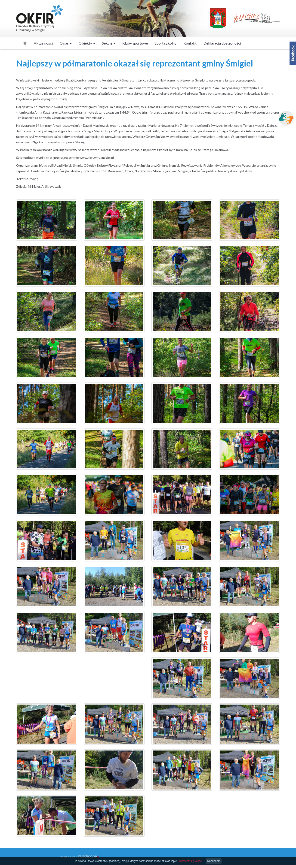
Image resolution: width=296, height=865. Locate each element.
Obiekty (87, 43)
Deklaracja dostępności (222, 43)
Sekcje (108, 43)
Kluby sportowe (135, 43)
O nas (66, 43)
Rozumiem (213, 861)
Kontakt (190, 43)
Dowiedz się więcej (190, 861)
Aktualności (43, 43)
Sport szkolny (165, 43)
